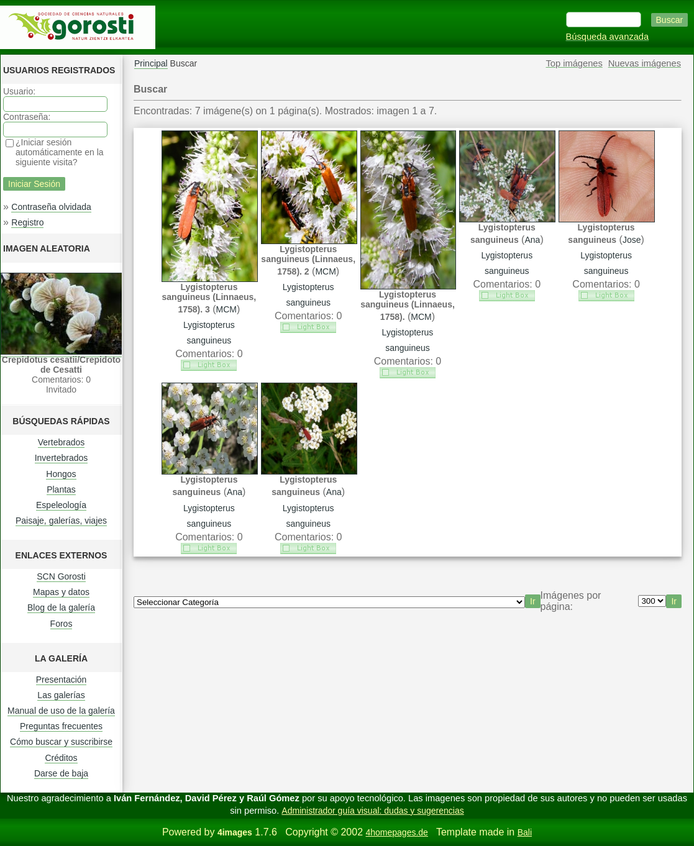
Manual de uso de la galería (61, 711)
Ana (532, 240)
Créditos (61, 758)
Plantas (61, 489)
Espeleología (61, 505)
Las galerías (60, 695)
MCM (226, 309)
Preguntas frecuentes (61, 726)
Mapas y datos (61, 592)
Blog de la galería (61, 607)
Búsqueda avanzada (607, 37)
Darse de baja (61, 773)
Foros (61, 624)
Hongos (61, 474)
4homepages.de (396, 832)
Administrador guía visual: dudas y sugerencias (372, 811)
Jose (632, 240)
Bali (525, 832)
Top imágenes (574, 63)
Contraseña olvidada (51, 207)
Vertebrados (61, 442)
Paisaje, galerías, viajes (61, 520)
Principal (151, 63)
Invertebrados (61, 458)
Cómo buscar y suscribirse (61, 742)
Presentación (61, 680)
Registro (27, 222)
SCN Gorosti (61, 576)
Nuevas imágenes (644, 63)
